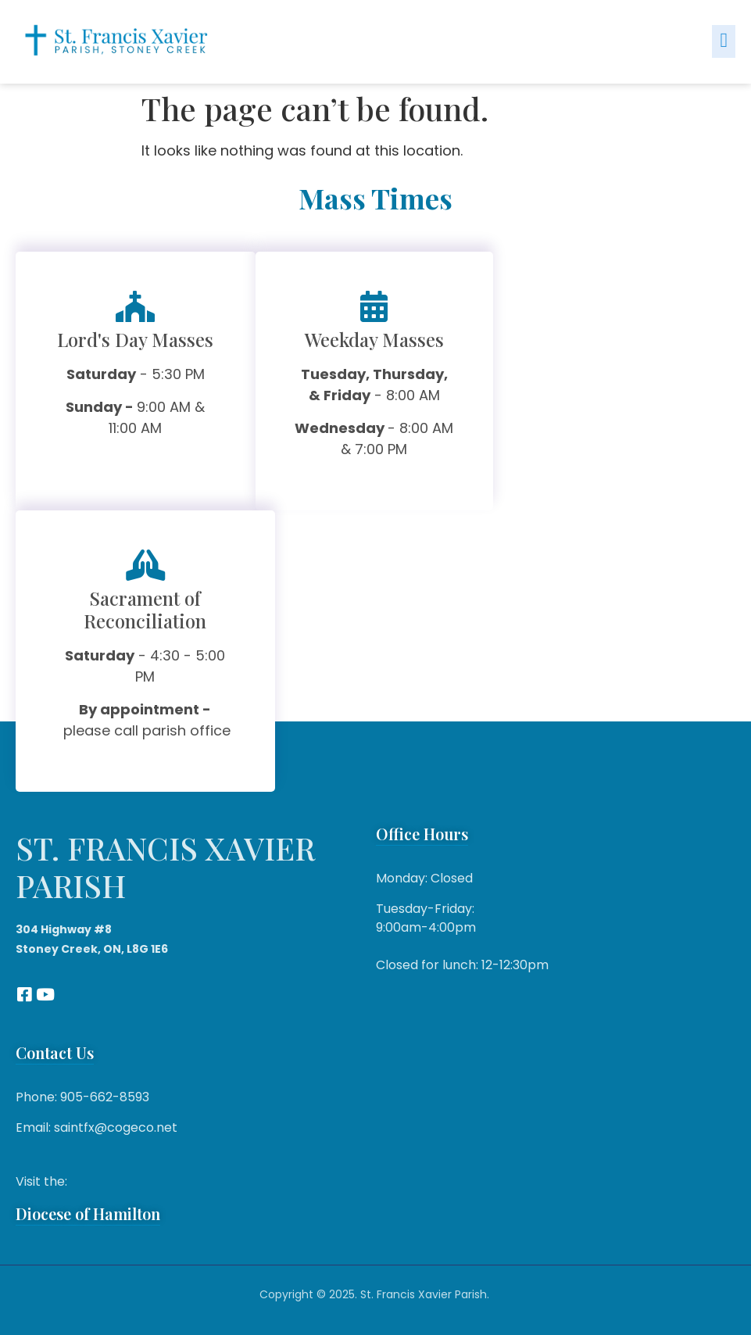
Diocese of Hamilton (88, 1213)
